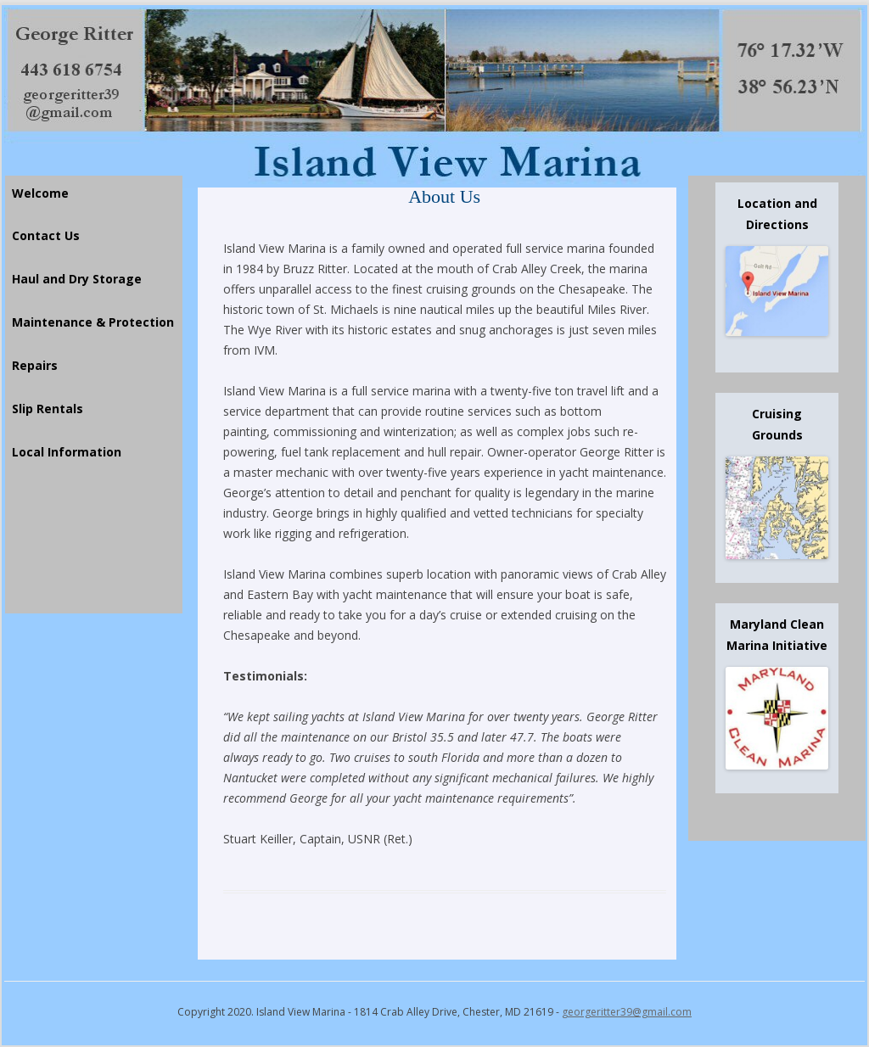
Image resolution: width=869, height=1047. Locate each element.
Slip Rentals (47, 408)
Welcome (40, 193)
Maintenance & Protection (93, 322)
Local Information (66, 452)
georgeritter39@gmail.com (627, 1012)
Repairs (35, 365)
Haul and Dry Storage (77, 279)
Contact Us (46, 235)
